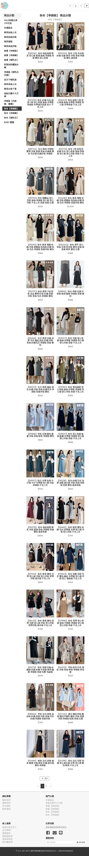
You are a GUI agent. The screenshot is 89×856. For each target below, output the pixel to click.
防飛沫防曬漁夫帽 (11, 66)
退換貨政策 (7, 839)
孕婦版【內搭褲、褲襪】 (10, 102)
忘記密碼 (6, 830)
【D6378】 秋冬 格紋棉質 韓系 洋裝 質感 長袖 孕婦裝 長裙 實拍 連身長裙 (40, 529)
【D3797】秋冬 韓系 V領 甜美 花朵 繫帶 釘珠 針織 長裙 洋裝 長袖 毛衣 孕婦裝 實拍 (40, 293)
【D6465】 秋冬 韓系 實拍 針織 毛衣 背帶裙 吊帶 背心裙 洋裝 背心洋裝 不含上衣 (70, 529)
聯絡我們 (6, 803)
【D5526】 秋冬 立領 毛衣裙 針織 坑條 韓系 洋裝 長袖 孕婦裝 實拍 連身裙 (70, 55)
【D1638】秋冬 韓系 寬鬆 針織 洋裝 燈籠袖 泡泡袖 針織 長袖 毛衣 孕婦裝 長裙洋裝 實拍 (70, 200)
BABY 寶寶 (9, 122)
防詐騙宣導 (7, 842)
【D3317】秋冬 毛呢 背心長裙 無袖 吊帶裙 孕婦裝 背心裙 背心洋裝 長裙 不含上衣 (70, 340)
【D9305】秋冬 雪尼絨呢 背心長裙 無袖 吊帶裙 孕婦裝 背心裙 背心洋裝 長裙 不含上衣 (70, 389)
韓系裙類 (8, 41)
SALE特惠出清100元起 (10, 22)
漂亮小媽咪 (25, 851)
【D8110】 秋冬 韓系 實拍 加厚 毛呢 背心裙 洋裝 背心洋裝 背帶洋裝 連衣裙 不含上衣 (40, 622)
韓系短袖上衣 (10, 32)
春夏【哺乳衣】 (11, 60)
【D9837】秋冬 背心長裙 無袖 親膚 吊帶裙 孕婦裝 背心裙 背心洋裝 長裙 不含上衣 (70, 436)
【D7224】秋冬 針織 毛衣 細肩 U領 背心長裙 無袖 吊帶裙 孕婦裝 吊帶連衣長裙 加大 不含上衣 (40, 103)
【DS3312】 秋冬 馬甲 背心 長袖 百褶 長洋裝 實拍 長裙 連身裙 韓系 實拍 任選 (70, 247)
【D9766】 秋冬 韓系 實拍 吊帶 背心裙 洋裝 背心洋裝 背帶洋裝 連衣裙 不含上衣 (40, 576)
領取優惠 (81, 842)
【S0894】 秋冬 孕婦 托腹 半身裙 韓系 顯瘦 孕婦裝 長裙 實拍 (70, 293)
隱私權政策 (7, 836)
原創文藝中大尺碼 (11, 95)
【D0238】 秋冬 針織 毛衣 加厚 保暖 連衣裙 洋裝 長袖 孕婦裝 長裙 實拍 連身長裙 (70, 482)
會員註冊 (6, 827)
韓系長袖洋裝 (10, 46)
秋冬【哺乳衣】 (11, 117)
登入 (14, 827)
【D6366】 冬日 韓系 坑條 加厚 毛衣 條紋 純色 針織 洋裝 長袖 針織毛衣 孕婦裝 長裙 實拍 (40, 341)
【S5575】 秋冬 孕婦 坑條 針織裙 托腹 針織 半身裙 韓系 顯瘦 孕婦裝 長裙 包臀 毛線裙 (40, 669)
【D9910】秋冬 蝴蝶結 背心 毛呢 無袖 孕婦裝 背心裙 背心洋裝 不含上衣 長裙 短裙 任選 (40, 200)
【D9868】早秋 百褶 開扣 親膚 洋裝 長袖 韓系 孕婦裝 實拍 (40, 435)
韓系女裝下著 (10, 88)
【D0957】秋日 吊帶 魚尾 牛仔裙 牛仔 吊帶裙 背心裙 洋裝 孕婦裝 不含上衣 (40, 482)
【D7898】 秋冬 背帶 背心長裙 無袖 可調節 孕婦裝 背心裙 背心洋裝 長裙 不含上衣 (70, 622)
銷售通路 (6, 809)
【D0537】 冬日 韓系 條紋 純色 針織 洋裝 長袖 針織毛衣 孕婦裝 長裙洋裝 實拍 (40, 389)
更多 (45, 778)
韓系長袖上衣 (10, 84)
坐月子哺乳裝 (10, 79)
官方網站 (6, 806)
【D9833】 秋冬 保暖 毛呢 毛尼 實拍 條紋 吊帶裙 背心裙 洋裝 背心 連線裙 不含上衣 (70, 576)
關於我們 (6, 800)
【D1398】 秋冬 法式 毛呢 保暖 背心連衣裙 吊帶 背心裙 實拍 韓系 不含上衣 (70, 763)
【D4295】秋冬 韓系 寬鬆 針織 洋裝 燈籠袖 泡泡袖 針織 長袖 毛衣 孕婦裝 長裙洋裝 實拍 (40, 247)
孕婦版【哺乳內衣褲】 (11, 73)
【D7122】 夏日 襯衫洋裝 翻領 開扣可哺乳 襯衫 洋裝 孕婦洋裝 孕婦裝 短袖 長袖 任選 (70, 716)
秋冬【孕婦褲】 (11, 113)
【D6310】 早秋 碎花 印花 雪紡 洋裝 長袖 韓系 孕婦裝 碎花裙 (70, 669)
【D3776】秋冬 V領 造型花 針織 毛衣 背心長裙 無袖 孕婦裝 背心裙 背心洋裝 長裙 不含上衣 (70, 152)
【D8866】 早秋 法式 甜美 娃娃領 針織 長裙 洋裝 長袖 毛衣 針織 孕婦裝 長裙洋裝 (40, 716)
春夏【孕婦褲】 (11, 55)
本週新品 (8, 27)
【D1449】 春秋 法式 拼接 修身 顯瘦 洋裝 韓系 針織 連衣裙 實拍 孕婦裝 (40, 763)
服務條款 (6, 833)
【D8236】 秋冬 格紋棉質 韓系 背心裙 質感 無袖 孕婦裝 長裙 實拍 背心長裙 (40, 55)
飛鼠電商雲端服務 (65, 851)
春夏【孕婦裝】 (11, 50)
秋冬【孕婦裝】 (11, 108)
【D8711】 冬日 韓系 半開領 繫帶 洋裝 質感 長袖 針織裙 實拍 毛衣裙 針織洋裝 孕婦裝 (40, 151)
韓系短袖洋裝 (10, 37)
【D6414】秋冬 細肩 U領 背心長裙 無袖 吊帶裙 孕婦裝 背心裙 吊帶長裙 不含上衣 (70, 102)
